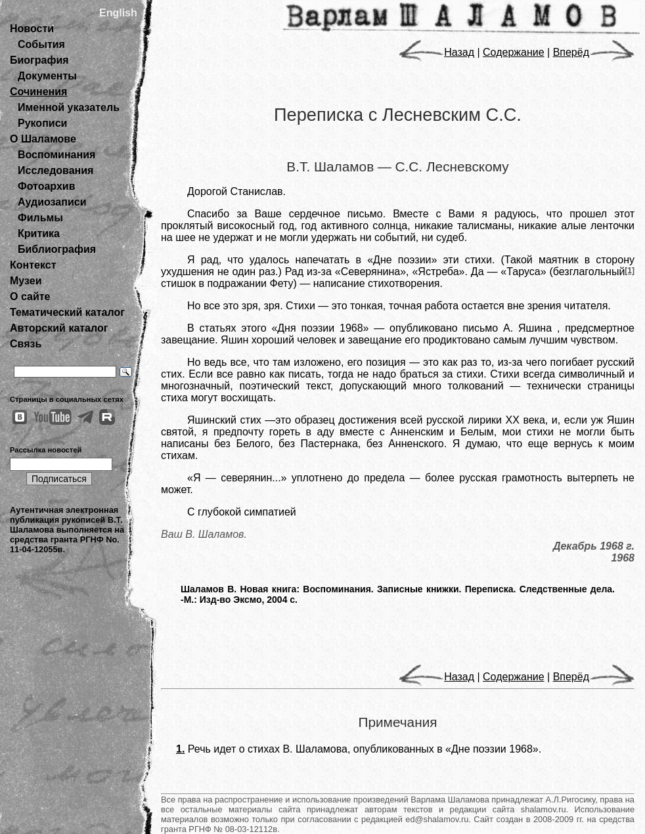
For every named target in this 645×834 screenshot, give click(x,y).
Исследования (55, 170)
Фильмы (40, 217)
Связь (25, 343)
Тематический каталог (67, 312)
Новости (32, 28)
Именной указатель (69, 107)
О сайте (30, 296)
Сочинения (38, 91)
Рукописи (42, 123)
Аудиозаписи (52, 202)
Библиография (57, 249)
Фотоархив (46, 186)
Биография (39, 60)
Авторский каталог (59, 328)
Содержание (514, 52)
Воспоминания (56, 154)
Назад (436, 52)
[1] (629, 270)
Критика (39, 233)
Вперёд (593, 52)
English (118, 12)
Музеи (26, 280)
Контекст (33, 265)
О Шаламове (43, 138)
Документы (47, 75)
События (41, 44)
